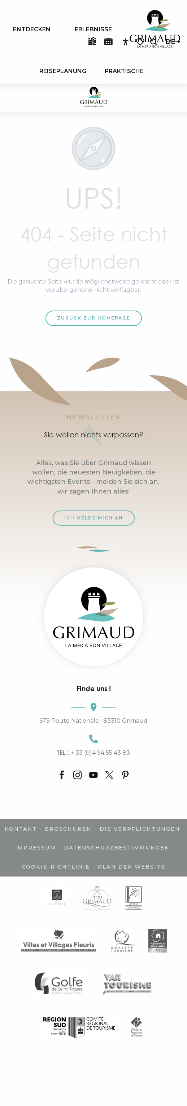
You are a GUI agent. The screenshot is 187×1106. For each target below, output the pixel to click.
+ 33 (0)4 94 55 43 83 (93, 752)
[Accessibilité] (125, 42)
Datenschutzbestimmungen (117, 847)
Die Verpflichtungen (140, 829)
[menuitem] (31, 29)
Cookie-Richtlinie (56, 867)
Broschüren (68, 829)
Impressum (35, 847)
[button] (153, 42)
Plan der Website (131, 867)
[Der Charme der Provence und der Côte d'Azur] (93, 98)
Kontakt (21, 829)
